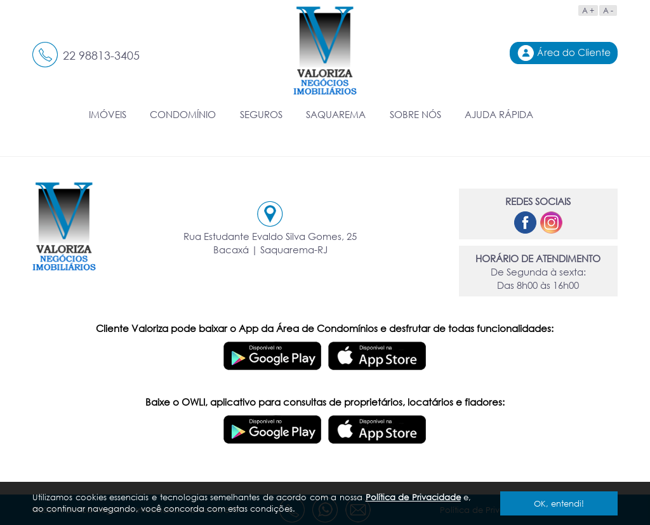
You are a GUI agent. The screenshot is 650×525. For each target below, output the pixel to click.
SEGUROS (261, 114)
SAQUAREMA (336, 114)
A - (608, 10)
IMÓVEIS (107, 114)
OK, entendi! (559, 503)
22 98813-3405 (101, 55)
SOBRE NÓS (415, 114)
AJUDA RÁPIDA (499, 114)
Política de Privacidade (413, 497)
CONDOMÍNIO (183, 114)
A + (588, 10)
